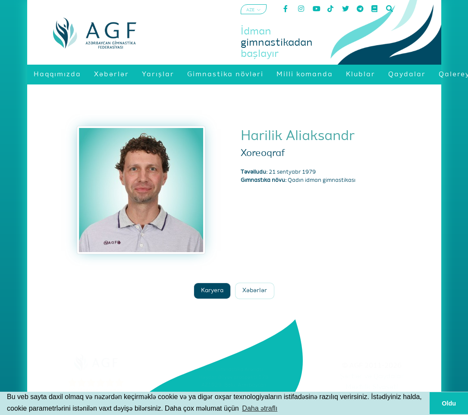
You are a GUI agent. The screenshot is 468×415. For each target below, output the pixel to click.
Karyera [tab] (212, 290)
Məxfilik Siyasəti (372, 387)
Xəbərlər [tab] (254, 290)
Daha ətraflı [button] (259, 408)
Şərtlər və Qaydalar (372, 376)
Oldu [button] (449, 403)
